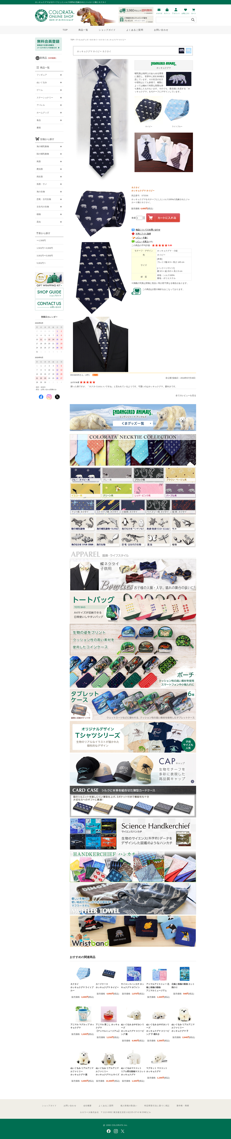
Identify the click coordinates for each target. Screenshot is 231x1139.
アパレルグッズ (82, 40)
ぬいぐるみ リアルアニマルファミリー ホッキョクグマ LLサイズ (107, 1071)
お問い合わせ (161, 30)
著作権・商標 (183, 1106)
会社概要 (87, 1106)
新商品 (48, 57)
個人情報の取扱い (128, 1106)
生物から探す (47, 139)
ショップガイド (107, 30)
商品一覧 (83, 30)
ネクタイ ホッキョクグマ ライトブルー (82, 987)
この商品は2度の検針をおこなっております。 (163, 289)
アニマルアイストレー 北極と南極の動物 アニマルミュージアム (157, 987)
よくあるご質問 (134, 30)
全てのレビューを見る (186, 395)
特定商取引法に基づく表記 (156, 1106)
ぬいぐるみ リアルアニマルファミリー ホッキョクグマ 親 (82, 1071)
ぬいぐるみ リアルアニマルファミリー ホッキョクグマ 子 (183, 1027)
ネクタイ (93, 40)
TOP (65, 30)
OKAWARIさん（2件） (80, 375)
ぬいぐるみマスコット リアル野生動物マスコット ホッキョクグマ (133, 1071)
